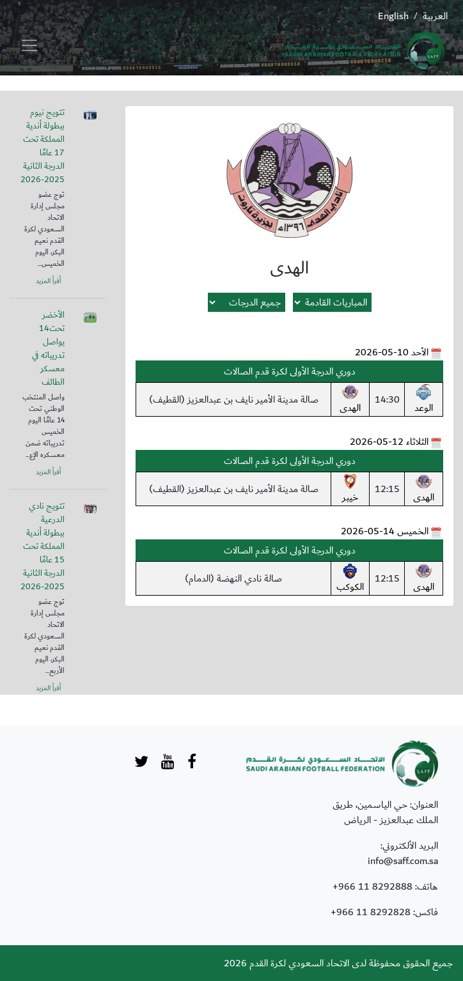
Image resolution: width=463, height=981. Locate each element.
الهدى (350, 400)
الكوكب (350, 579)
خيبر (350, 490)
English (393, 16)
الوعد (423, 400)
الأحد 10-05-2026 (391, 352)
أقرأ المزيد (48, 281)
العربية (435, 16)
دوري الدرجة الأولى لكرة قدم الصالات (290, 371)
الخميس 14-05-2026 (384, 531)
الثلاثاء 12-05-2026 (389, 441)
